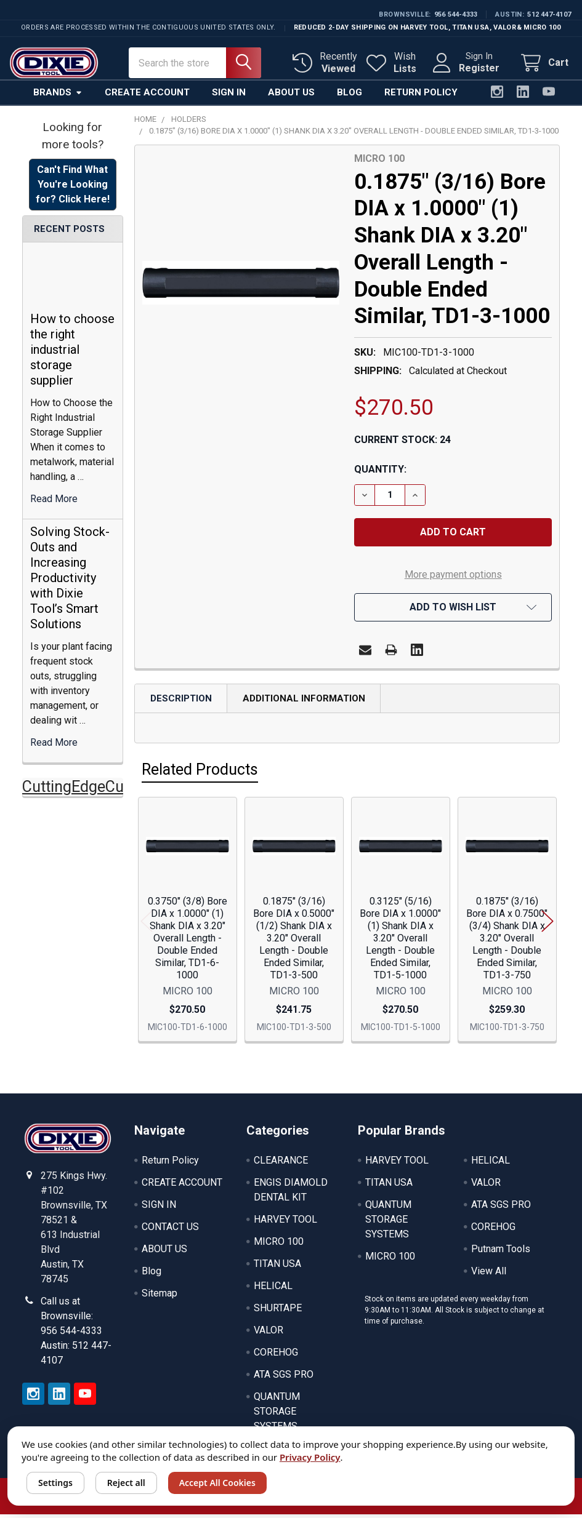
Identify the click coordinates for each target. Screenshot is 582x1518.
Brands (58, 96)
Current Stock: (402, 443)
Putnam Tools (500, 1252)
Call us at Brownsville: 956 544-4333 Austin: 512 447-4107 (76, 1334)
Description (181, 702)
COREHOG (276, 1356)
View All (488, 1274)
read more (54, 502)
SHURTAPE (278, 1311)
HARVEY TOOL (285, 1223)
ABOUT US (164, 1252)
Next (547, 924)
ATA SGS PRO (283, 1378)
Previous (146, 924)
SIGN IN (159, 1208)
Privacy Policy (310, 1457)
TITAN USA (277, 1267)
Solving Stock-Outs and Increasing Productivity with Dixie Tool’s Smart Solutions (70, 581)
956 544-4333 (456, 14)
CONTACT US (170, 1230)
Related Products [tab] (200, 773)
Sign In (229, 96)
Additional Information (304, 702)
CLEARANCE (281, 1164)
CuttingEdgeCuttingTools (107, 790)
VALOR (268, 1334)
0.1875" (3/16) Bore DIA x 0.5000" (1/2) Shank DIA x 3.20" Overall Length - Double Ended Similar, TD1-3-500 (293, 942)
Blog (349, 96)
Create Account (147, 96)
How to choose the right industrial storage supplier (72, 353)
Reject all (126, 1482)
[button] (453, 611)
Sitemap (159, 1297)
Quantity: (380, 473)
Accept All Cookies (217, 1482)
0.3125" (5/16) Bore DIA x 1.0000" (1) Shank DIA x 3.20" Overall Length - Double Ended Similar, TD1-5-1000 (400, 942)
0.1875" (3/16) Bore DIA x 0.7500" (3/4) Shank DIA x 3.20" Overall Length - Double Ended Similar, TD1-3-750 (507, 942)
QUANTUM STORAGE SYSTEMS (277, 1415)
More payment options (453, 578)
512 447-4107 (549, 14)
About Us (291, 96)
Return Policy (421, 96)
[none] (241, 286)
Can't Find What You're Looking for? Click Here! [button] (73, 188)
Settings (55, 1482)
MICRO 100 (279, 1245)
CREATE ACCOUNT (182, 1186)
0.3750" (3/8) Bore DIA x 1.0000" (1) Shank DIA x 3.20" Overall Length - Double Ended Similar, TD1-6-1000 (187, 942)
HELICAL (273, 1289)
